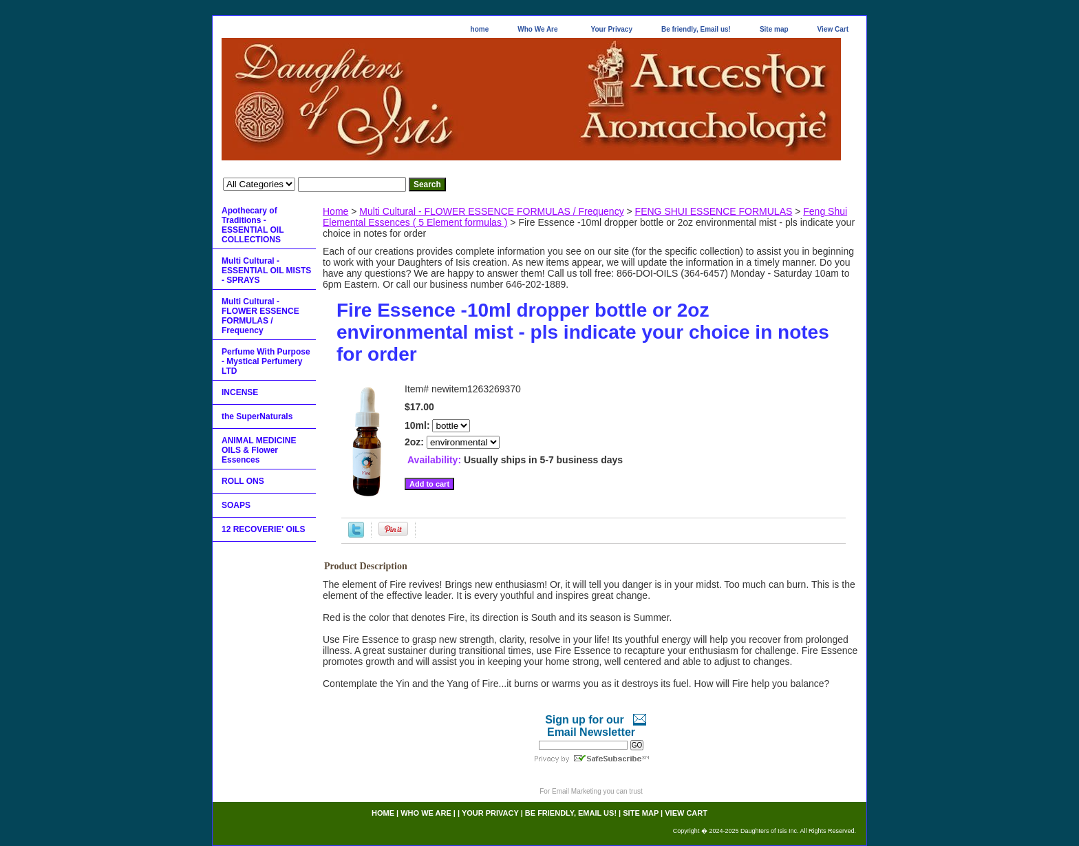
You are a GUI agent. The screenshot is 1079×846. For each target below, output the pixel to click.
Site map (774, 29)
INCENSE (240, 392)
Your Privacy (611, 29)
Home (335, 211)
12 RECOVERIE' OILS (264, 529)
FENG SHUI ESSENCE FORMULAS (714, 211)
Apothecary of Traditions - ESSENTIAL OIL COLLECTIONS (253, 225)
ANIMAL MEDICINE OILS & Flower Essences (259, 450)
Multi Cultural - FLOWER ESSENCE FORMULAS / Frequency (491, 211)
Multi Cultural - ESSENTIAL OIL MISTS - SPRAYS (266, 270)
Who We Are (537, 29)
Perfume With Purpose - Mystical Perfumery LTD (266, 361)
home (480, 29)
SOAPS (236, 505)
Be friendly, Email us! (696, 29)
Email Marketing (576, 791)
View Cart (833, 29)
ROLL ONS (243, 481)
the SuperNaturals (257, 416)
